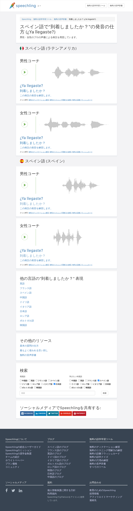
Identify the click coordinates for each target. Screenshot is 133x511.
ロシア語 (24, 316)
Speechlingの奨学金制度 (18, 453)
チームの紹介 (12, 457)
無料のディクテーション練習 (104, 447)
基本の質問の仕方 (29, 345)
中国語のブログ (55, 476)
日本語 (23, 311)
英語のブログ (54, 453)
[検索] (57, 393)
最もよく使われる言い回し (34, 350)
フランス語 (26, 288)
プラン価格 (11, 463)
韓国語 (23, 325)
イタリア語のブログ (57, 460)
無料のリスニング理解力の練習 (105, 450)
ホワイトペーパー (14, 460)
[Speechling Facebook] (8, 491)
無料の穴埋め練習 (98, 460)
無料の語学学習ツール (96, 6)
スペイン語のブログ (57, 447)
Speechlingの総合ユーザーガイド (23, 447)
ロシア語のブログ (56, 467)
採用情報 (94, 493)
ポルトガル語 (27, 320)
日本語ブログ (54, 473)
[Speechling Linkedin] (22, 491)
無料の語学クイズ (98, 457)
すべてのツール (97, 467)
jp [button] (39, 6)
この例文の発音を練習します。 (36, 95)
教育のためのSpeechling (102, 490)
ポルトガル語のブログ (59, 463)
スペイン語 (26, 292)
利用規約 (52, 493)
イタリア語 (26, 306)
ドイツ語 (24, 302)
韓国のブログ (54, 470)
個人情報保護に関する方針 (61, 490)
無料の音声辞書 (116, 6)
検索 (105, 393)
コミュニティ (12, 467)
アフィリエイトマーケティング (105, 496)
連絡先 (93, 500)
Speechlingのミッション (18, 450)
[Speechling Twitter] (14, 491)
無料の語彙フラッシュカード (104, 453)
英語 (22, 283)
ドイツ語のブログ (56, 457)
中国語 (23, 297)
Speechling (26, 19)
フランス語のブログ (57, 450)
